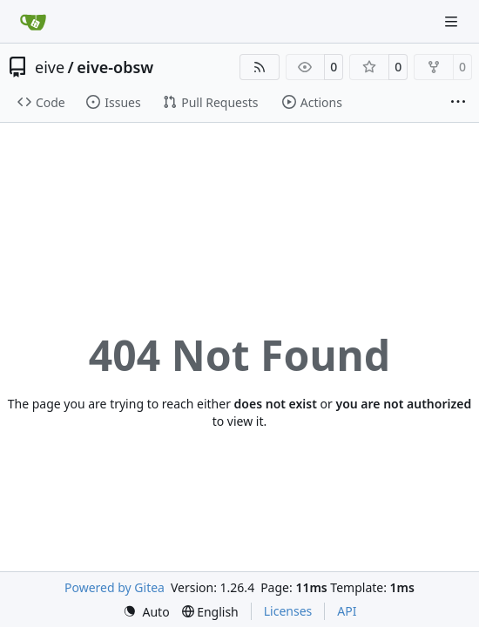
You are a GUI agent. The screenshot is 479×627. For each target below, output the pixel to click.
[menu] (146, 611)
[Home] (33, 21)
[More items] (458, 103)
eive (49, 67)
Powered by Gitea (114, 587)
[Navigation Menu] (452, 21)
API (346, 611)
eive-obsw (115, 67)
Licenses (288, 611)
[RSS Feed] (259, 67)
